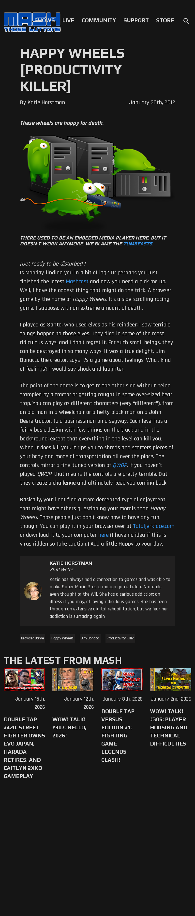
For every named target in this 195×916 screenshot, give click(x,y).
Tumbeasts (137, 243)
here (103, 535)
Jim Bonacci (90, 638)
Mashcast (77, 281)
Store (165, 20)
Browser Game (32, 638)
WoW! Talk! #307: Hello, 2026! (69, 727)
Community (99, 20)
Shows (44, 20)
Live (68, 20)
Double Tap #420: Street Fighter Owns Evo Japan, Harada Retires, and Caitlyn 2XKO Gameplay (24, 747)
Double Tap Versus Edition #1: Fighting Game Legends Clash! (118, 735)
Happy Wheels (62, 638)
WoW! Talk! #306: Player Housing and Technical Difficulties (168, 727)
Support (136, 20)
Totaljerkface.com (153, 526)
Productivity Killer (120, 638)
